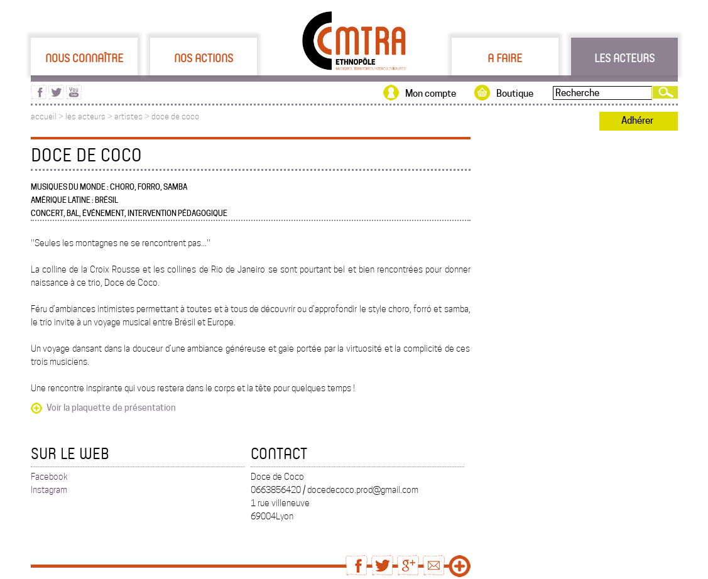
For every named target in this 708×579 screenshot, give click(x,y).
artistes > (132, 116)
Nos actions (203, 57)
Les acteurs (624, 57)
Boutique (514, 93)
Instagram (49, 490)
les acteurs (85, 116)
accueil (44, 116)
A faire (504, 57)
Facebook (49, 477)
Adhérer (637, 120)
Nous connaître (84, 57)
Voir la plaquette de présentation (111, 408)
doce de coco (175, 116)
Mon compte (430, 93)
